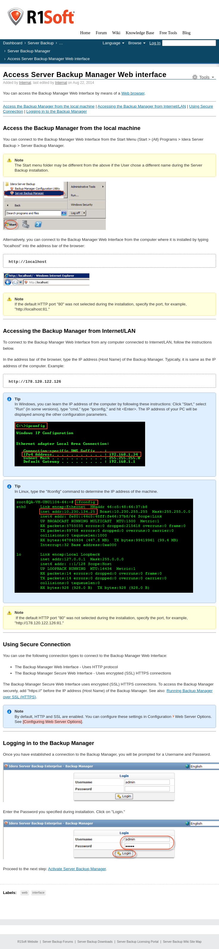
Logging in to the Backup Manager (56, 111)
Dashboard (12, 43)
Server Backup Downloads (95, 941)
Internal (25, 83)
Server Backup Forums (58, 941)
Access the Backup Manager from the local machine (48, 106)
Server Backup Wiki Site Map (182, 941)
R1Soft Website (28, 941)
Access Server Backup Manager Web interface (85, 74)
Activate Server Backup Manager (77, 869)
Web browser (133, 93)
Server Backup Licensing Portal (138, 941)
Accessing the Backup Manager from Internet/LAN (142, 106)
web (25, 892)
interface (38, 892)
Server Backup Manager (28, 51)
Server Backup (41, 43)
